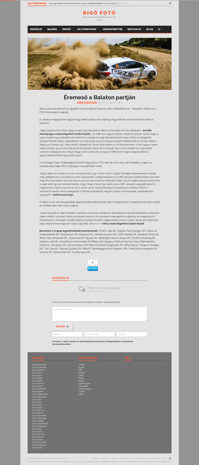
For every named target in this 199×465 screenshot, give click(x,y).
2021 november (39, 389)
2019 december (39, 442)
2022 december (39, 365)
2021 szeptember (39, 394)
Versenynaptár (112, 29)
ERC (80, 370)
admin (114, 103)
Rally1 (80, 102)
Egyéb (81, 367)
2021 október (37, 391)
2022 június (37, 375)
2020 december (39, 415)
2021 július (37, 399)
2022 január (37, 386)
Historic (82, 373)
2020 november (39, 418)
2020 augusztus (39, 426)
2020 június (37, 431)
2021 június (37, 402)
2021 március (38, 410)
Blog (149, 29)
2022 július (37, 373)
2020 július (37, 429)
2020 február (38, 437)
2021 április (37, 407)
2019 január (37, 447)
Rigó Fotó (99, 13)
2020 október (38, 421)
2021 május (37, 405)
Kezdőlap (36, 29)
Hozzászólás (60, 278)
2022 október (38, 370)
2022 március (38, 383)
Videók (66, 29)
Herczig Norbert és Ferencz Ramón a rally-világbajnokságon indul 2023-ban (83, 3)
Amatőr (82, 365)
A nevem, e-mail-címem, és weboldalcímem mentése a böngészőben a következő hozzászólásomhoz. (92, 342)
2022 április (37, 381)
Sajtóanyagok (86, 29)
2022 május (37, 378)
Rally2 (81, 378)
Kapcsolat (134, 29)
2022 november (39, 367)
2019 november (39, 445)
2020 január (37, 439)
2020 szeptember (40, 423)
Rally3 (81, 381)
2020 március (38, 434)
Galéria (52, 29)
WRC (81, 394)
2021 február (37, 413)
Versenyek (83, 386)
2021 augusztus (39, 397)
